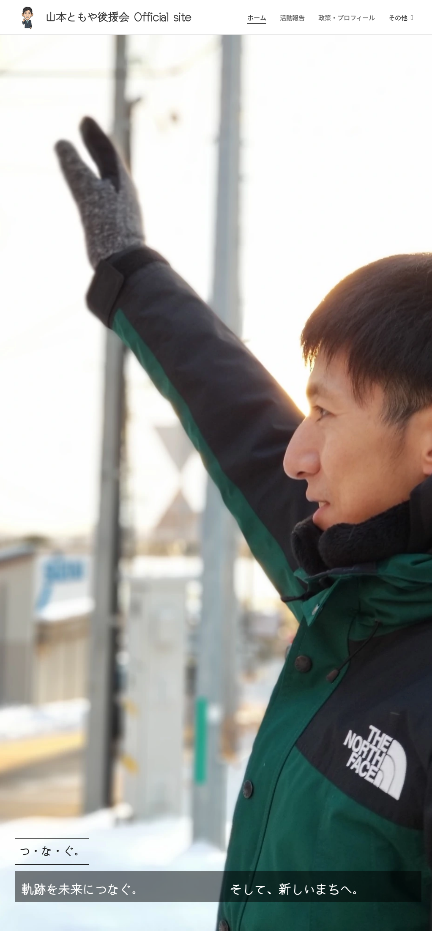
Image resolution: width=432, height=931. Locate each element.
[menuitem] (258, 17)
